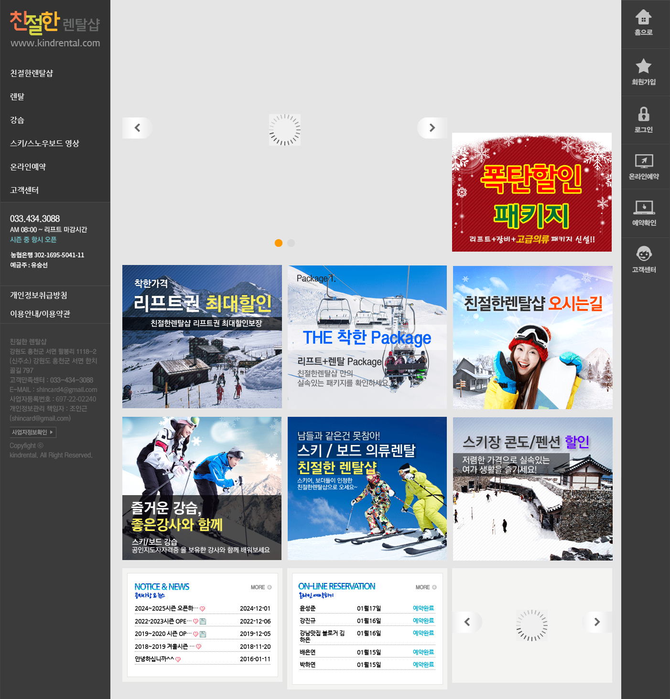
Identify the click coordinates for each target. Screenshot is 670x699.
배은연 (307, 652)
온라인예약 (28, 166)
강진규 (307, 620)
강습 (17, 120)
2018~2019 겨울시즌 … (165, 646)
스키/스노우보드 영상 (44, 143)
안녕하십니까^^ (154, 659)
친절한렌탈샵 (31, 73)
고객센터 (24, 190)
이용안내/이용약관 (40, 313)
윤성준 (307, 608)
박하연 (307, 664)
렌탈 (17, 96)
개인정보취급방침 (38, 295)
